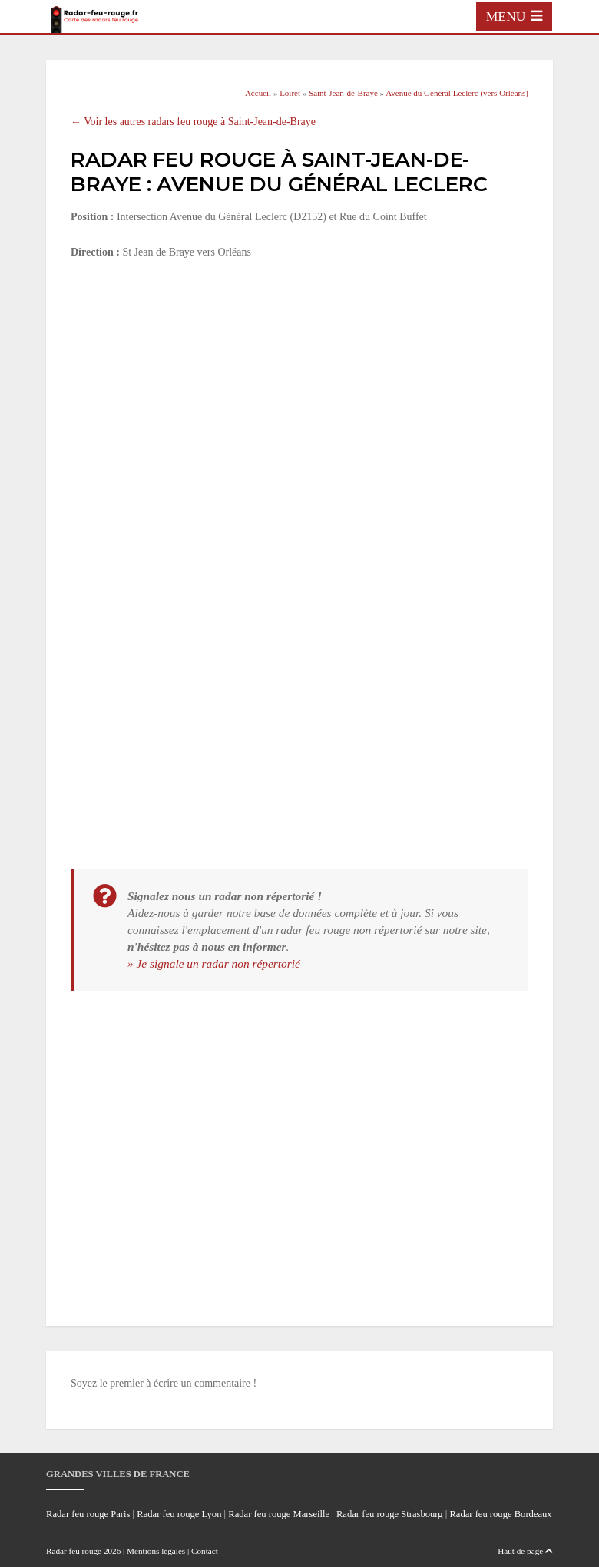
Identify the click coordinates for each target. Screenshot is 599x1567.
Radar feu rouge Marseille (278, 1514)
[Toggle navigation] (514, 16)
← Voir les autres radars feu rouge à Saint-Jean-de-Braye (193, 121)
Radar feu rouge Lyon (179, 1514)
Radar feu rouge (73, 1550)
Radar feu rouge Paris (88, 1514)
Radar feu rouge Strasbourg (389, 1514)
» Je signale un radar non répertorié (213, 963)
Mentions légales (156, 1550)
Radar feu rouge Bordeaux (500, 1514)
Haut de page (525, 1550)
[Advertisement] (299, 386)
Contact (204, 1550)
